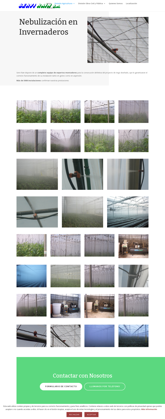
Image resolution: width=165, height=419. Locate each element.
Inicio (49, 4)
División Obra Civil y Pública (90, 4)
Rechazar (74, 414)
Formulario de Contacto (61, 386)
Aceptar (91, 414)
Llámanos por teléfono (105, 386)
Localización (131, 4)
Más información (149, 409)
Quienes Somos (116, 4)
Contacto (51, 8)
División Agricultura (63, 4)
